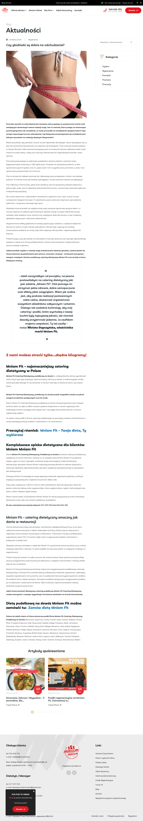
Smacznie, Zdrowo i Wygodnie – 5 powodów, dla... (25, 701)
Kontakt (78, 10)
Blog (97, 789)
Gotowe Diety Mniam (104, 753)
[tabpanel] (25, 684)
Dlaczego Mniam (102, 767)
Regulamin (132, 816)
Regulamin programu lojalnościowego (111, 798)
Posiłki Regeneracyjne (104, 780)
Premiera (106, 80)
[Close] (33, 791)
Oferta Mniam (18, 10)
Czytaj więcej (13, 706)
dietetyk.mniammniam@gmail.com (26, 787)
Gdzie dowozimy (64, 10)
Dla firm (48, 10)
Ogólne (105, 67)
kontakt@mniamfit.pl (21, 757)
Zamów (133, 10)
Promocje (106, 84)
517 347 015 (14, 784)
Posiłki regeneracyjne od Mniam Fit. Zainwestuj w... (66, 701)
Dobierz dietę (101, 762)
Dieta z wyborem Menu (105, 758)
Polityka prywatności (115, 816)
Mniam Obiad (35, 10)
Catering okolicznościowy (106, 776)
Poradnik (106, 76)
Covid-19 (99, 785)
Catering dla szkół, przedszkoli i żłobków (71, 3)
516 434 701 (115, 9)
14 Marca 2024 (15, 40)
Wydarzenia (108, 71)
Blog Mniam (7, 3)
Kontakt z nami (98, 816)
